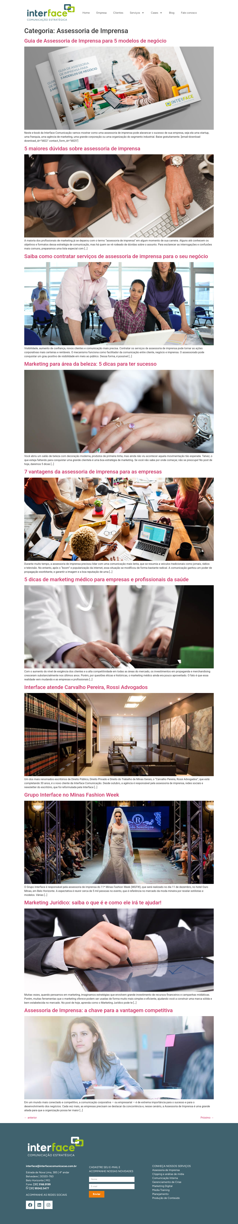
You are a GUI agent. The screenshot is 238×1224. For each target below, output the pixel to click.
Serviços (137, 13)
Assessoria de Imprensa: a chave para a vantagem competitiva (98, 1010)
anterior (30, 1117)
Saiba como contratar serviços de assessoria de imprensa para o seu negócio (116, 256)
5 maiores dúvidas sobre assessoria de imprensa (82, 148)
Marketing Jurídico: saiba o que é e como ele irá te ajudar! (92, 902)
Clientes (118, 12)
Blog (171, 12)
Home (86, 12)
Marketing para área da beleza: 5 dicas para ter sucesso (90, 364)
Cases (156, 13)
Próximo (207, 1117)
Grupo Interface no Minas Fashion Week (71, 795)
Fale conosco (189, 12)
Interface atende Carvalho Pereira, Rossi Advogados (86, 687)
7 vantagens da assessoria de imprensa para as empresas (93, 471)
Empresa (101, 12)
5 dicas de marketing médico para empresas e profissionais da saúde (106, 579)
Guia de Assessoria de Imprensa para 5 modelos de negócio (95, 41)
